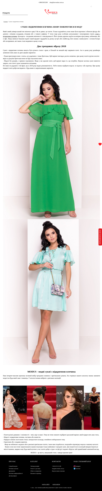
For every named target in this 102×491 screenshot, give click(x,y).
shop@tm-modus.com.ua (57, 2)
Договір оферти (13, 476)
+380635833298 (43, 2)
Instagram (77, 466)
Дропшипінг (12, 471)
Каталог (34, 461)
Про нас (12, 461)
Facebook (77, 468)
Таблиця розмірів (34, 466)
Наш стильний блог (82, 461)
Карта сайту (46, 484)
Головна (6, 21)
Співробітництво (13, 466)
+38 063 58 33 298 (56, 466)
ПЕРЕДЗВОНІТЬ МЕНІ (100, 237)
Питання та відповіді (35, 473)
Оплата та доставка (35, 468)
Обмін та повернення (35, 471)
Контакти (56, 461)
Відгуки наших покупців (58, 471)
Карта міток (56, 484)
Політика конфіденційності (16, 473)
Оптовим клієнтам (13, 468)
